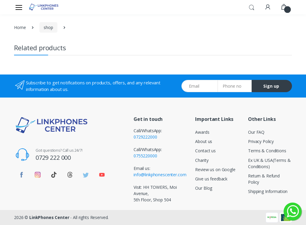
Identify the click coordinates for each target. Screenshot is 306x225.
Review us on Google (215, 169)
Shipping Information (267, 191)
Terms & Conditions (267, 150)
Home (20, 27)
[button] (251, 6)
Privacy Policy (261, 141)
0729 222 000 (53, 157)
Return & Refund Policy (264, 179)
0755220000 (145, 156)
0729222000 (145, 137)
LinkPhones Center (49, 217)
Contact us (205, 150)
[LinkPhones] (43, 7)
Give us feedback (211, 179)
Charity (201, 160)
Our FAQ (256, 132)
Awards (202, 132)
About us (203, 141)
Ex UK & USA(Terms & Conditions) (269, 163)
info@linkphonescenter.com (160, 174)
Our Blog (203, 188)
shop (48, 27)
